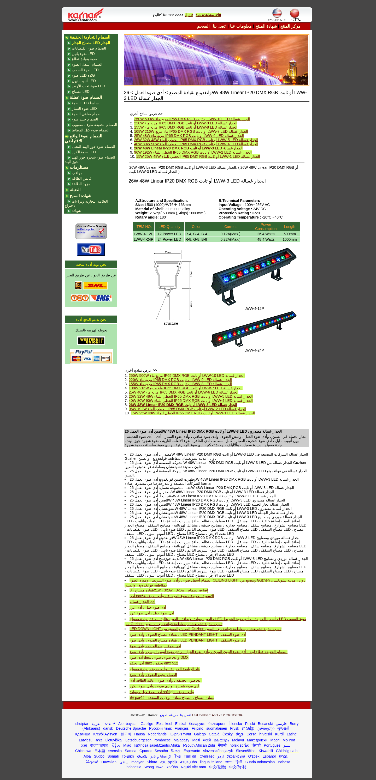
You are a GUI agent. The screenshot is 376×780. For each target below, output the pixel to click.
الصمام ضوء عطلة (86, 97)
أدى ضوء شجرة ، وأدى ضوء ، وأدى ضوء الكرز (164, 686)
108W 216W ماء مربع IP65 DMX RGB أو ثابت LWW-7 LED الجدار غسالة (191, 131)
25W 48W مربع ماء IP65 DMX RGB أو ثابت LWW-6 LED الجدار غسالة (189, 136)
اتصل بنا (219, 26)
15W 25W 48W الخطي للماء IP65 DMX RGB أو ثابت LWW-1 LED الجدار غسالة (198, 156)
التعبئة (75, 190)
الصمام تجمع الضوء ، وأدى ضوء (153, 675)
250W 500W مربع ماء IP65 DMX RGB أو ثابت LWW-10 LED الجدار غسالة (192, 119)
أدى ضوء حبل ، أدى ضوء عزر (152, 613)
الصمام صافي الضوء (87, 114)
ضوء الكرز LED (84, 152)
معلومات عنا (241, 26)
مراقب (77, 173)
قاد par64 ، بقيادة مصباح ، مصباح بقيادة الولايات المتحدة (172, 698)
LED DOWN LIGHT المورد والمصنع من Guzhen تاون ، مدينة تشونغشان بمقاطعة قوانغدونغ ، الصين (205, 629)
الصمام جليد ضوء (85, 119)
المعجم (203, 26)
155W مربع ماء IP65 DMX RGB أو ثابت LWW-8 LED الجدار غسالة (185, 127)
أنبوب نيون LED (84, 81)
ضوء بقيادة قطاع (84, 59)
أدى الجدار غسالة (142, 602)
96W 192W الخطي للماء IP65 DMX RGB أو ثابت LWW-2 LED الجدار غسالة (193, 152)
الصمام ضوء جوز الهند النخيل (93, 146)
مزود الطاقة (81, 184)
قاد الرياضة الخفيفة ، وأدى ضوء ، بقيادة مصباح (164, 669)
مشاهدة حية (205, 15)
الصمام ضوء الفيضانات (89, 48)
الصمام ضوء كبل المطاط (91, 130)
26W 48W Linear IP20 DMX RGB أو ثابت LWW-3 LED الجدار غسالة (188, 148)
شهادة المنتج (266, 26)
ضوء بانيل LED (83, 54)
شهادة (76, 211)
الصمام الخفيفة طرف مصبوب (94, 125)
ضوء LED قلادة (83, 75)
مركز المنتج (290, 26)
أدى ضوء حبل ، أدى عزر (148, 607)
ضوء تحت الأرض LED (88, 86)
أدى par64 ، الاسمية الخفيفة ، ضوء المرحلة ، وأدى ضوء (172, 596)
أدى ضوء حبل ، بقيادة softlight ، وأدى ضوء (162, 692)
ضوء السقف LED (85, 70)
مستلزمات (79, 167)
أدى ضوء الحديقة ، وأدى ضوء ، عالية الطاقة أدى (166, 680)
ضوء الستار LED (84, 108)
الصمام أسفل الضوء (87, 64)
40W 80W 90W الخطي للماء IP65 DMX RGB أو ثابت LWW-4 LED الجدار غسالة (196, 144)
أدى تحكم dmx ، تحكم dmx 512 (154, 663)
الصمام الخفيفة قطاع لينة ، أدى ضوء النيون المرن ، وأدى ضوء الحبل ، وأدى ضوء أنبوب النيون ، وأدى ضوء (208, 652)
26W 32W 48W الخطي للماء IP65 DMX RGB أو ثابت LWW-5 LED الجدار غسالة (196, 140)
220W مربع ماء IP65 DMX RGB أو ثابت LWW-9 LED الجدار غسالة (185, 123)
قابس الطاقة (81, 178)
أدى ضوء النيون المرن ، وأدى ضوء (155, 646)
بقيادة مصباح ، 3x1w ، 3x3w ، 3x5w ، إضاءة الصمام (169, 590)
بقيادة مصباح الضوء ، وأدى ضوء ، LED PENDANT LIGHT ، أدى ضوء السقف (188, 634)
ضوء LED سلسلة (85, 103)
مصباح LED (81, 91)
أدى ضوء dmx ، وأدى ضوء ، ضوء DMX (159, 657)
